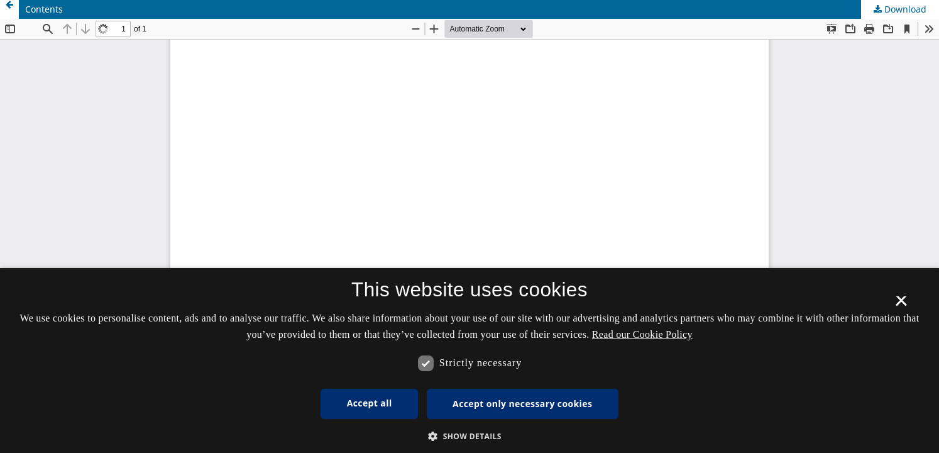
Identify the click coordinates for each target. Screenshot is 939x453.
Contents (44, 9)
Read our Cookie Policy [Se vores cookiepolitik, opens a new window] (642, 334)
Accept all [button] (369, 403)
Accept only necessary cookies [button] (522, 404)
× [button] (901, 305)
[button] (469, 436)
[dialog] (469, 360)
